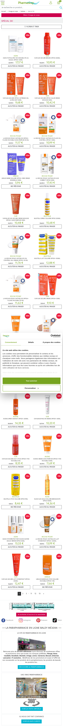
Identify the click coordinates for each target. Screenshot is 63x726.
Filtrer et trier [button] (31, 27)
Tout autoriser (31, 381)
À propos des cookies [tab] (51, 342)
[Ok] (61, 8)
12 (35, 594)
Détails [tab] (31, 342)
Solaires (23, 11)
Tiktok (57, 620)
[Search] (30, 8)
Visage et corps (13, 11)
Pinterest (41, 620)
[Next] (43, 593)
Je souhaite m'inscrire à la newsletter (31, 614)
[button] (50, 3)
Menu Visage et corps (31, 15)
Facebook (7, 620)
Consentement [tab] (11, 342)
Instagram (25, 620)
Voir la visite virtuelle (31, 709)
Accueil (3, 11)
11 (31, 594)
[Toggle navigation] (2, 3)
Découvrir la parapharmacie (31, 667)
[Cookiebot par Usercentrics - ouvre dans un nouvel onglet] (50, 336)
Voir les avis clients (31, 721)
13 (39, 594)
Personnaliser (32, 388)
